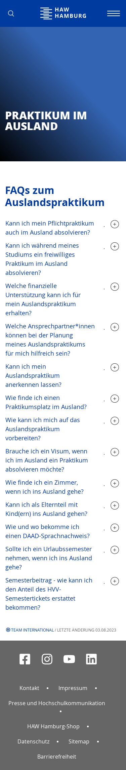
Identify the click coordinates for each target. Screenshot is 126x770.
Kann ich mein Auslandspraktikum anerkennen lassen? (33, 375)
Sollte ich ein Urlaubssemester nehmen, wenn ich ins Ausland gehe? (48, 558)
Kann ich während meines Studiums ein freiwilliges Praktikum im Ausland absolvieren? (42, 259)
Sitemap (79, 741)
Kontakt (29, 688)
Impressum (72, 688)
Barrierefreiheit (56, 756)
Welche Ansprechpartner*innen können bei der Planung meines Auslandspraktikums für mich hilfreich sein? (50, 339)
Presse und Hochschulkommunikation (56, 703)
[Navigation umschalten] (112, 13)
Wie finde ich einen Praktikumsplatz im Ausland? (46, 402)
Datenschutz (33, 741)
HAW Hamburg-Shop (53, 726)
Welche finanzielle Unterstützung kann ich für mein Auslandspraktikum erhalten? (43, 299)
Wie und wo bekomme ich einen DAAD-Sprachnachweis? (47, 531)
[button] (13, 13)
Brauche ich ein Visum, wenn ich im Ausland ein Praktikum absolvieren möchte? (46, 460)
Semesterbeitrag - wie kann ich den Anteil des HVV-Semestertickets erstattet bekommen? (48, 593)
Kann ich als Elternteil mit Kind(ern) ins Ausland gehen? (46, 509)
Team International (32, 630)
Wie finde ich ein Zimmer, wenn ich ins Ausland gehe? (44, 486)
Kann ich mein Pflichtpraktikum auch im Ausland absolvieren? (49, 227)
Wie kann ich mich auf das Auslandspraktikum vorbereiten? (42, 429)
